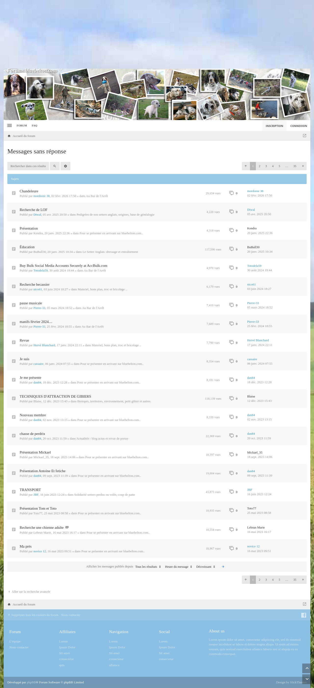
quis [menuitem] (62, 665)
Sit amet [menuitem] (64, 653)
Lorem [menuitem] (63, 641)
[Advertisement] (157, 34)
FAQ (34, 125)
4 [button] (273, 166)
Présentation (29, 228)
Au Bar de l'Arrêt (97, 196)
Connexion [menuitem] (298, 126)
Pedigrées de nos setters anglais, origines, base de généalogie (115, 214)
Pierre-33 (39, 308)
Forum (22, 125)
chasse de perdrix (32, 434)
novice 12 (39, 551)
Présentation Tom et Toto (38, 508)
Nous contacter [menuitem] (70, 615)
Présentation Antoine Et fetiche (42, 471)
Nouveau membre (33, 415)
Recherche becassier (35, 284)
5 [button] (279, 166)
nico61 (37, 289)
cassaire (38, 364)
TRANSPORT (30, 490)
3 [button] (266, 166)
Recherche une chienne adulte (42, 527)
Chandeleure (29, 191)
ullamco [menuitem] (114, 665)
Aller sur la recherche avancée (29, 591)
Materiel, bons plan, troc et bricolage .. (102, 289)
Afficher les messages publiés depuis (124, 567)
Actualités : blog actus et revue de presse (102, 438)
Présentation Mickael (35, 452)
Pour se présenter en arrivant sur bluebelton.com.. (111, 233)
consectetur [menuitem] (66, 659)
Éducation (27, 247)
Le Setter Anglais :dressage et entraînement (110, 252)
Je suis (24, 359)
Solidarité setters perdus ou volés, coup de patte (104, 494)
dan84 (37, 382)
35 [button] (294, 166)
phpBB (31, 682)
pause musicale (31, 303)
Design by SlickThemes (291, 682)
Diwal (37, 214)
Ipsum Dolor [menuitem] (67, 647)
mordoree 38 (41, 196)
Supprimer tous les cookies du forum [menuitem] (32, 614)
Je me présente (30, 378)
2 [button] (259, 166)
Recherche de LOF (33, 210)
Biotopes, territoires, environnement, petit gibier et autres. (114, 401)
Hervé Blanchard (44, 345)
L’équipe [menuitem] (15, 641)
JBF (36, 494)
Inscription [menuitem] (274, 126)
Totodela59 (40, 270)
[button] (245, 166)
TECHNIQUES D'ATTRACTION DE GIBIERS (55, 396)
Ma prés (26, 546)
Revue (24, 340)
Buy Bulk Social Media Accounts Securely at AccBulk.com (63, 266)
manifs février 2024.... (36, 322)
